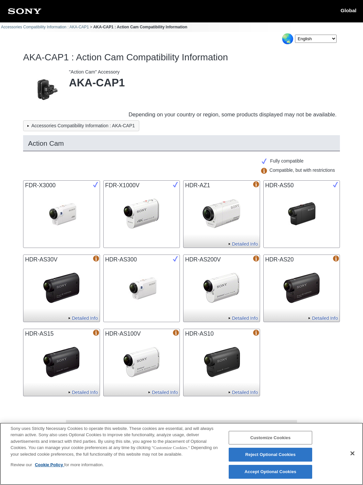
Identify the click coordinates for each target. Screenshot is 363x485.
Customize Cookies (270, 441)
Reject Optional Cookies (270, 458)
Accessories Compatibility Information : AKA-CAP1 (45, 27)
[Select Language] (316, 39)
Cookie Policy (49, 469)
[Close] (352, 457)
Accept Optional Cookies (270, 475)
